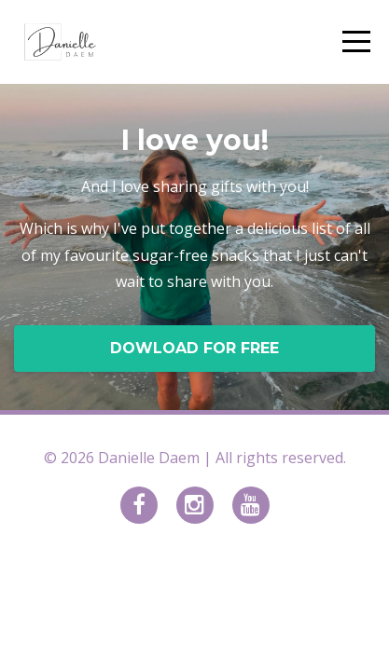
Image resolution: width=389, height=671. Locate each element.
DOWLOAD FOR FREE (194, 348)
